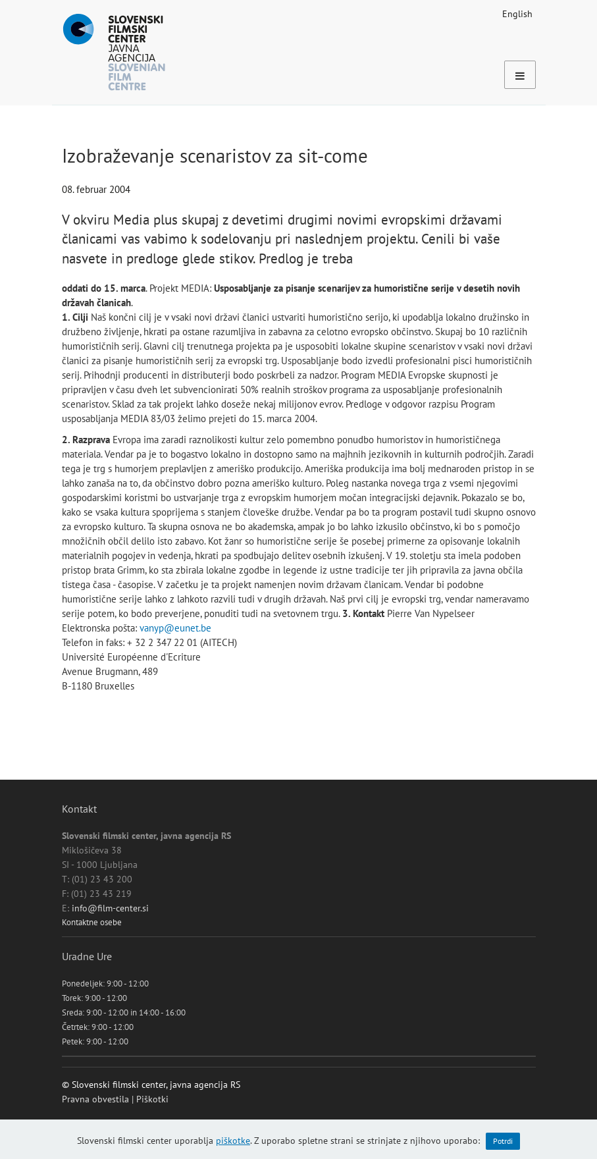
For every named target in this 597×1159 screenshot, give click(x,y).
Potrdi (503, 1141)
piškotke (233, 1140)
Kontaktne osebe (92, 922)
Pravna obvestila (95, 1099)
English (517, 14)
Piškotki (152, 1099)
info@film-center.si (110, 908)
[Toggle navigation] (520, 75)
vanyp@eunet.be (175, 628)
